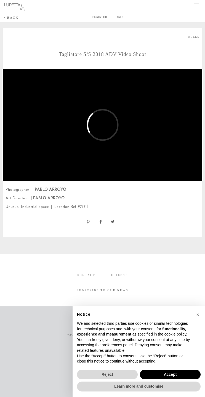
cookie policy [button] (175, 334)
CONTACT (86, 275)
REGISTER (99, 16)
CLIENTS (119, 275)
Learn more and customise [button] (138, 386)
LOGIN (119, 16)
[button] (197, 314)
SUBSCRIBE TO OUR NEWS (102, 290)
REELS (193, 36)
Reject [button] (107, 374)
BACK (11, 18)
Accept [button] (170, 374)
